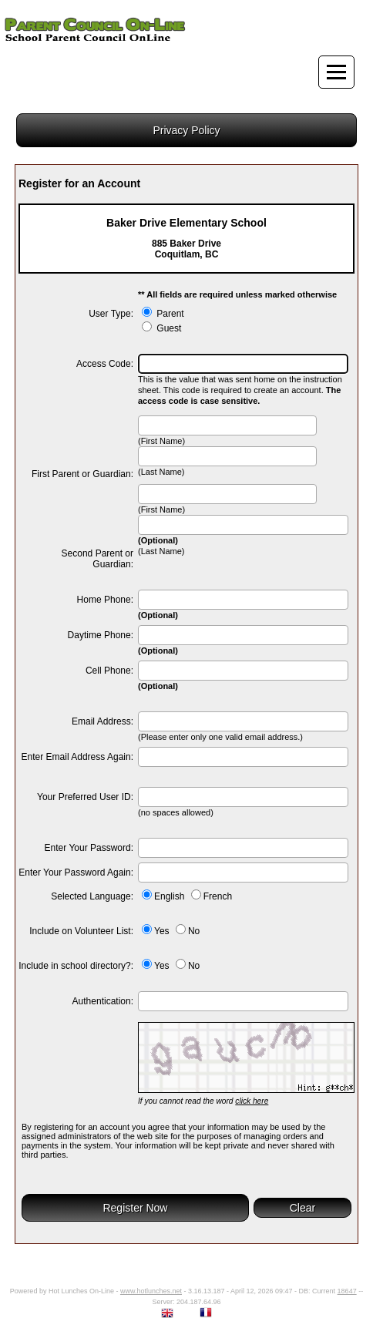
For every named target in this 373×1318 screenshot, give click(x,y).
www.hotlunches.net (151, 1291)
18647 (347, 1291)
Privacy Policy (186, 130)
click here (251, 1101)
